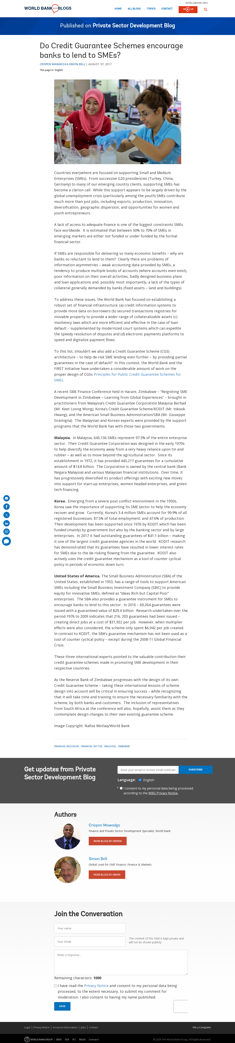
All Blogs (134, 9)
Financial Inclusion (66, 746)
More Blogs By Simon (107, 874)
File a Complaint (202, 1027)
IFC (74, 1039)
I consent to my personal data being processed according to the (158, 790)
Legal (27, 1027)
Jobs (83, 1027)
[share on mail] (6, 498)
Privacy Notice (96, 985)
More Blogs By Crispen (108, 841)
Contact (167, 9)
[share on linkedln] (6, 523)
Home (118, 9)
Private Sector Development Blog (134, 26)
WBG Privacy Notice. (163, 793)
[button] (205, 9)
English (59, 70)
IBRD (59, 1039)
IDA (67, 1039)
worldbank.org (197, 3)
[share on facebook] (6, 506)
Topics (151, 9)
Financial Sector (91, 746)
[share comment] (6, 541)
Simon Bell (77, 64)
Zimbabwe (124, 746)
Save (62, 1006)
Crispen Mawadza (53, 64)
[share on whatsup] (6, 531)
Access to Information (65, 1027)
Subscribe (196, 769)
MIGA (82, 1039)
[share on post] (6, 515)
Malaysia (110, 746)
